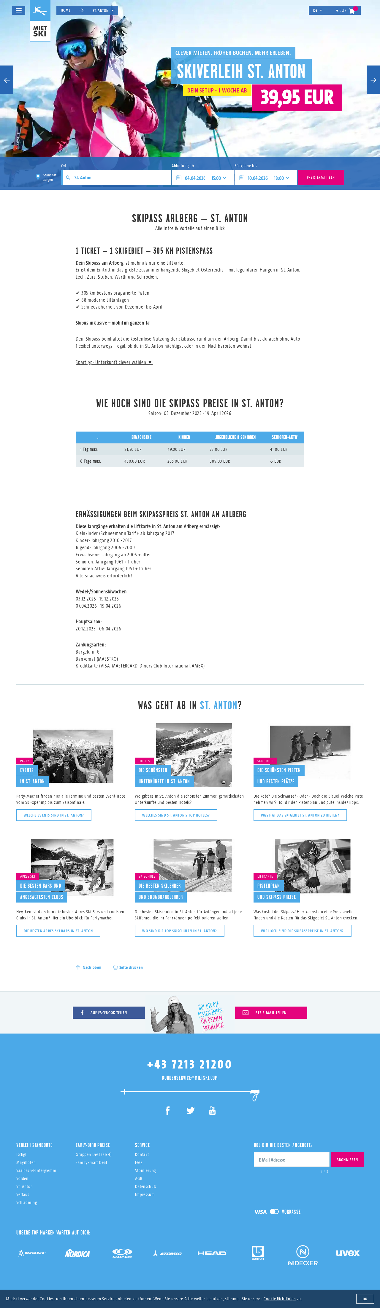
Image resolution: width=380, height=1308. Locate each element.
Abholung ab (183, 165)
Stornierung (145, 1170)
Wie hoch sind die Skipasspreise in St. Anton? (302, 930)
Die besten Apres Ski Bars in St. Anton (58, 930)
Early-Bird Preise (93, 1145)
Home (65, 10)
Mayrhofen (26, 1162)
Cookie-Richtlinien (280, 1298)
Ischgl (21, 1154)
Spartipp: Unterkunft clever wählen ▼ (114, 362)
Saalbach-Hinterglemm (36, 1170)
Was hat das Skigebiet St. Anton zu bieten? (300, 815)
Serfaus (22, 1194)
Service (142, 1145)
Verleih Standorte (34, 1145)
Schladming (26, 1202)
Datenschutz (146, 1186)
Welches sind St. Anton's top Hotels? (176, 815)
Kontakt (142, 1154)
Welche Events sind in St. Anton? (54, 815)
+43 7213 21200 (190, 1064)
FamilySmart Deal (91, 1162)
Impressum (145, 1194)
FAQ (138, 1162)
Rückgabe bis (246, 165)
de (317, 10)
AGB (138, 1178)
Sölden (22, 1178)
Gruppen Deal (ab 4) (94, 1154)
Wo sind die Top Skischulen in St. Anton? (179, 930)
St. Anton (103, 10)
